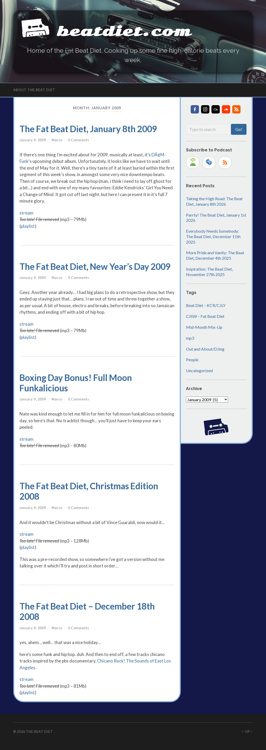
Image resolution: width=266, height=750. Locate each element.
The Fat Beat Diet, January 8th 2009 (88, 129)
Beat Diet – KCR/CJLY (205, 305)
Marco (57, 140)
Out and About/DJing (205, 348)
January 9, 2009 (32, 140)
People (192, 359)
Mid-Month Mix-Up (204, 327)
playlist (28, 226)
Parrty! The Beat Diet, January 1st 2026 (216, 217)
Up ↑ (248, 731)
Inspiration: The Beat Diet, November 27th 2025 (209, 271)
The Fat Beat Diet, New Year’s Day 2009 (94, 266)
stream (26, 213)
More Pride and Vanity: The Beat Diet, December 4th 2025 (215, 255)
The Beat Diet (39, 731)
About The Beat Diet (34, 90)
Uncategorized (199, 370)
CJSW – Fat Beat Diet (205, 316)
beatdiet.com (123, 31)
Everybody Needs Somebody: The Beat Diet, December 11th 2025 (213, 236)
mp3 (190, 338)
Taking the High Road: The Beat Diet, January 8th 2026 (214, 201)
